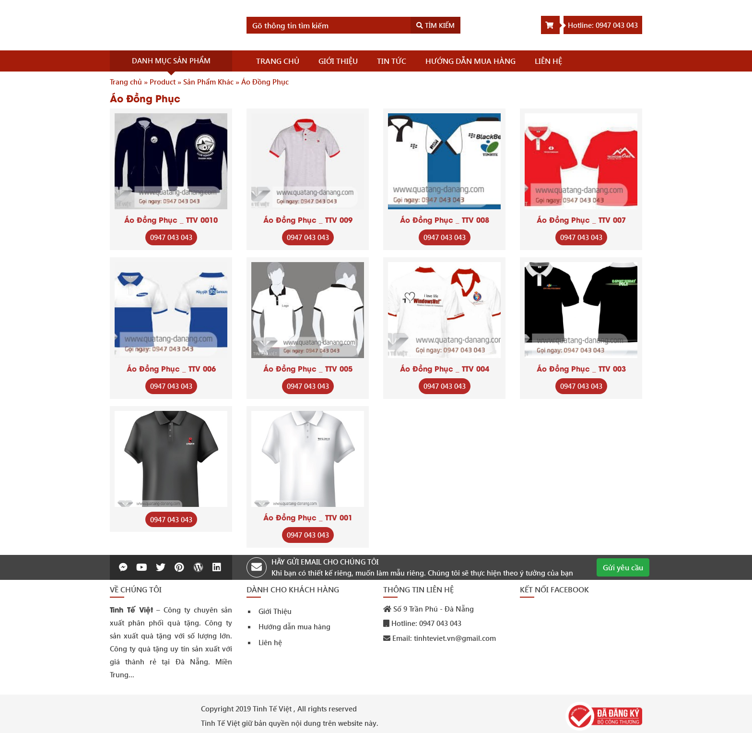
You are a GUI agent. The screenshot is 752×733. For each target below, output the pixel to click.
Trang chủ (126, 81)
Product (163, 81)
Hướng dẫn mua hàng (294, 626)
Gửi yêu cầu (623, 567)
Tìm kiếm (435, 25)
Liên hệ (270, 642)
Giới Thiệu (275, 611)
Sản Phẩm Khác (208, 81)
